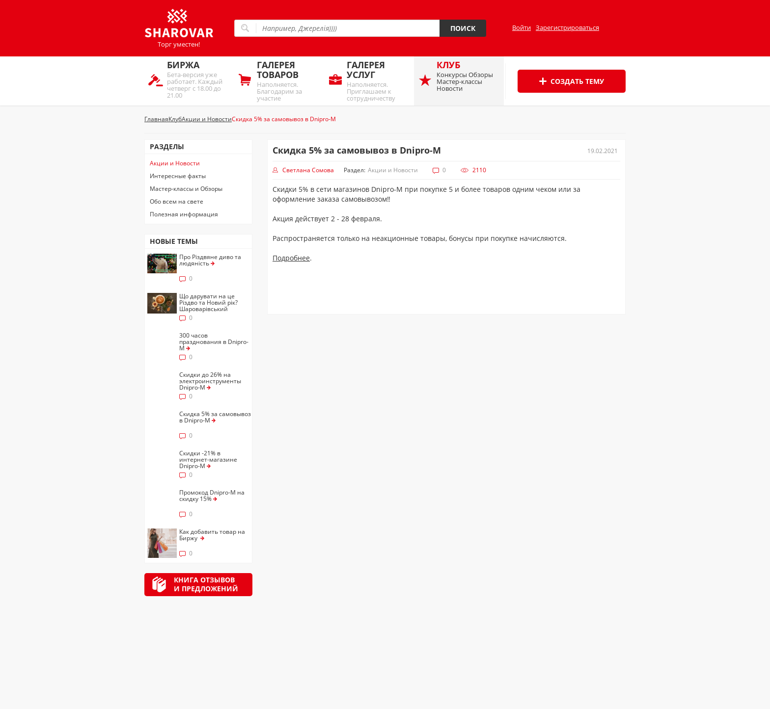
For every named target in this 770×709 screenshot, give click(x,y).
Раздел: (354, 170)
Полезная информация (184, 214)
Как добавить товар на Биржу (212, 534)
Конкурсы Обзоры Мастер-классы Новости (468, 76)
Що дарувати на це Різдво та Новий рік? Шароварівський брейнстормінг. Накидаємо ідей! (208, 309)
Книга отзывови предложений (206, 584)
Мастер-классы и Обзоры (186, 188)
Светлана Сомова (308, 170)
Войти (521, 27)
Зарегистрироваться (567, 27)
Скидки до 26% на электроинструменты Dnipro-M (210, 381)
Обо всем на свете (176, 201)
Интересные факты (178, 176)
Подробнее (291, 258)
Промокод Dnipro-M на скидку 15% (212, 495)
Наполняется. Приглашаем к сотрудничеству (378, 81)
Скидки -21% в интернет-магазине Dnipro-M (208, 459)
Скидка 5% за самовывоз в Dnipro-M (215, 417)
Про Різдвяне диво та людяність (210, 260)
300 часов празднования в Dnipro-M (213, 341)
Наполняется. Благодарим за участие (288, 81)
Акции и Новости (175, 163)
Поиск (462, 28)
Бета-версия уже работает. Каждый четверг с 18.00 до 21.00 (198, 79)
